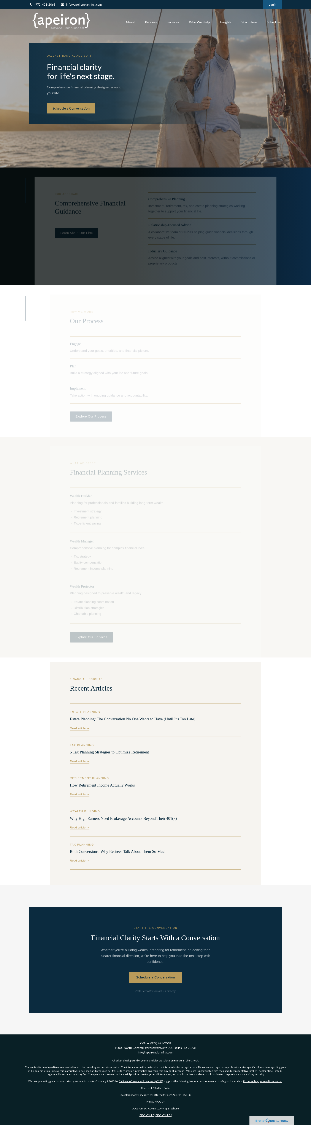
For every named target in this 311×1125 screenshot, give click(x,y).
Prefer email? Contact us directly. (155, 991)
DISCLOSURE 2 (164, 1115)
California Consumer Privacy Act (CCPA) (141, 1081)
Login (272, 4)
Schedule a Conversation (71, 108)
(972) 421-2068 (42, 4)
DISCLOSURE (147, 1115)
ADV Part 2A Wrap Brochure (163, 1108)
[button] (130, 22)
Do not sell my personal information (262, 1081)
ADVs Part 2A (139, 1108)
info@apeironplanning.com (81, 4)
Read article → (79, 728)
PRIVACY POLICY (155, 1101)
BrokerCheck (190, 1060)
